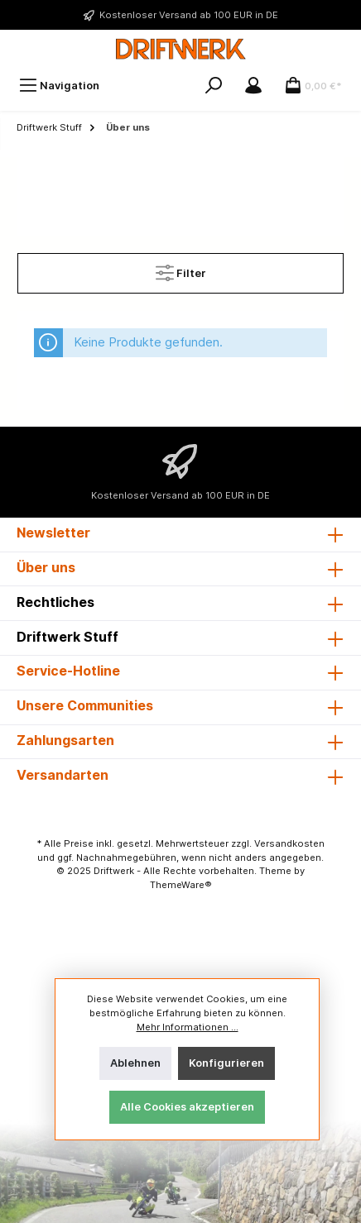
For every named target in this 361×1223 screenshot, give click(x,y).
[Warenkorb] (313, 86)
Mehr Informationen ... (187, 1027)
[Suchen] (213, 86)
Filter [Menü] (181, 269)
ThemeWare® (181, 885)
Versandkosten (289, 843)
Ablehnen (135, 1063)
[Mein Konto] (253, 86)
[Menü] (59, 86)
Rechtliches (55, 602)
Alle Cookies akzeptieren (187, 1107)
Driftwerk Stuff (67, 636)
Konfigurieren (226, 1063)
